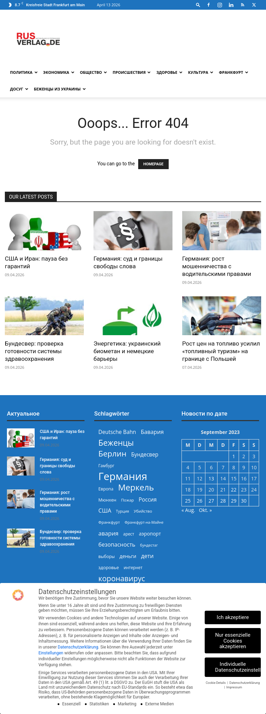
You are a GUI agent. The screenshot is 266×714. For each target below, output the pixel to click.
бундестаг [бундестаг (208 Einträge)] (149, 545)
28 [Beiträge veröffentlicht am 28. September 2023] (223, 500)
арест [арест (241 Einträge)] (128, 534)
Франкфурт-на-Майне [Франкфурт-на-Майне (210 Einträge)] (144, 522)
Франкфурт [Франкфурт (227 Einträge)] (109, 522)
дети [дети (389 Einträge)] (147, 556)
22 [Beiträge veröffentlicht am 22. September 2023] (234, 489)
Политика (24, 72)
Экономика (58, 72)
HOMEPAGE (153, 164)
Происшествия (132, 72)
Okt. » (205, 510)
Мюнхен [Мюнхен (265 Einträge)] (107, 500)
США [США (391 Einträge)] (104, 510)
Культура (200, 72)
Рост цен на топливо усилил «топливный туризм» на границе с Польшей (221, 351)
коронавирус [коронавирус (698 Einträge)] (121, 578)
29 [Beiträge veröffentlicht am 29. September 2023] (234, 500)
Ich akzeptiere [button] (233, 617)
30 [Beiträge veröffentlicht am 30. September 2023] (244, 500)
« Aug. (188, 510)
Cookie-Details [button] (216, 683)
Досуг (19, 89)
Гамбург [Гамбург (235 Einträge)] (106, 465)
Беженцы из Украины (60, 89)
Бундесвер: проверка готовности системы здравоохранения (34, 351)
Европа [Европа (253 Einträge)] (105, 489)
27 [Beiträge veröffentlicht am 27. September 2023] (211, 500)
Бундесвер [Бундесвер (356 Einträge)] (145, 454)
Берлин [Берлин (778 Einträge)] (112, 453)
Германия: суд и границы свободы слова (57, 465)
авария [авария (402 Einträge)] (108, 533)
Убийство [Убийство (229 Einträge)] (143, 511)
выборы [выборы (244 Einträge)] (106, 556)
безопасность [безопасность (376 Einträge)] (116, 544)
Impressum (234, 687)
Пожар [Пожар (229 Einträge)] (127, 500)
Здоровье (169, 72)
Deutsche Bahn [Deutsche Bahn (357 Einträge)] (117, 432)
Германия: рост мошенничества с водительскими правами (216, 266)
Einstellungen (50, 653)
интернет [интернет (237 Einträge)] (133, 567)
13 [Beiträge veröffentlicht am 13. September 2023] (211, 478)
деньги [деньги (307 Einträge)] (127, 556)
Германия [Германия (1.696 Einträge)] (122, 476)
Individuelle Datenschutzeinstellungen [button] (238, 667)
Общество (93, 72)
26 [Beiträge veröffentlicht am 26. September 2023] (199, 500)
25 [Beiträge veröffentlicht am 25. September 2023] (187, 500)
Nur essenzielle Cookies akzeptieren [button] (232, 641)
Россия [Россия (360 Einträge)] (148, 499)
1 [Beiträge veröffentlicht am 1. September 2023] (233, 456)
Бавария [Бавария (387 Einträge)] (152, 432)
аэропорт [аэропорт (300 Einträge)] (150, 533)
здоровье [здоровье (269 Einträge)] (108, 567)
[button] (198, 4)
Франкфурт (233, 72)
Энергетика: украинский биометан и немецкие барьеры (127, 351)
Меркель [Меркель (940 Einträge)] (136, 487)
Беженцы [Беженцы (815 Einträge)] (116, 442)
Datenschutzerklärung (78, 647)
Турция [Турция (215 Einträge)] (122, 511)
